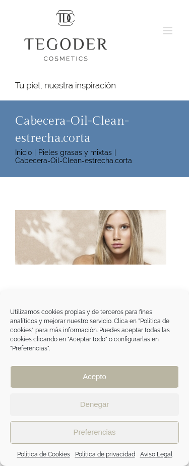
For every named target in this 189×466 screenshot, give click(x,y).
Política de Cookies (43, 454)
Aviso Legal (156, 454)
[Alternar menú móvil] (168, 30)
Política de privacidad (105, 454)
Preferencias (94, 432)
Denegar (94, 404)
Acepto (94, 376)
